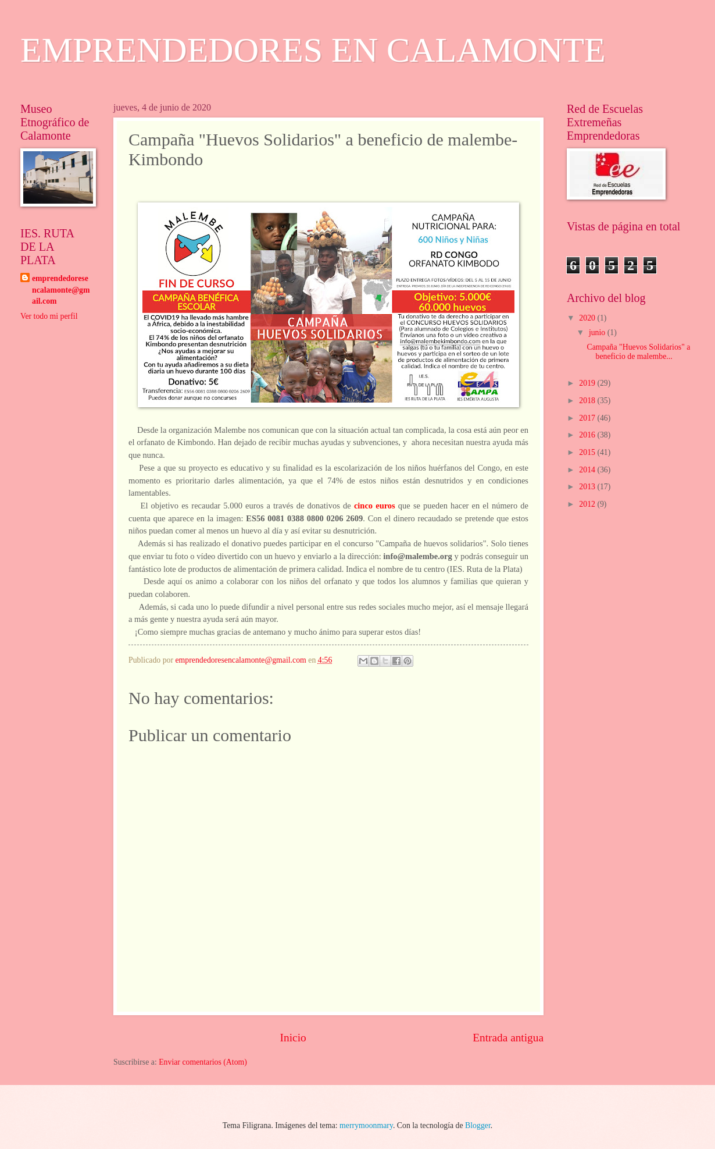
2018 (588, 400)
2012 (588, 504)
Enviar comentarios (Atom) (203, 1062)
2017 (588, 418)
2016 (588, 435)
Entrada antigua (508, 1037)
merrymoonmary (366, 1125)
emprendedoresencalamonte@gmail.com (61, 289)
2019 (588, 383)
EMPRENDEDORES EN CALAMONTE (313, 50)
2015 (588, 452)
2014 (588, 469)
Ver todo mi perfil (48, 316)
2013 (588, 486)
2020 (588, 318)
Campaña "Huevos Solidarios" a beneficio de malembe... (638, 352)
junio (598, 332)
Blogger (478, 1125)
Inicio (293, 1037)
